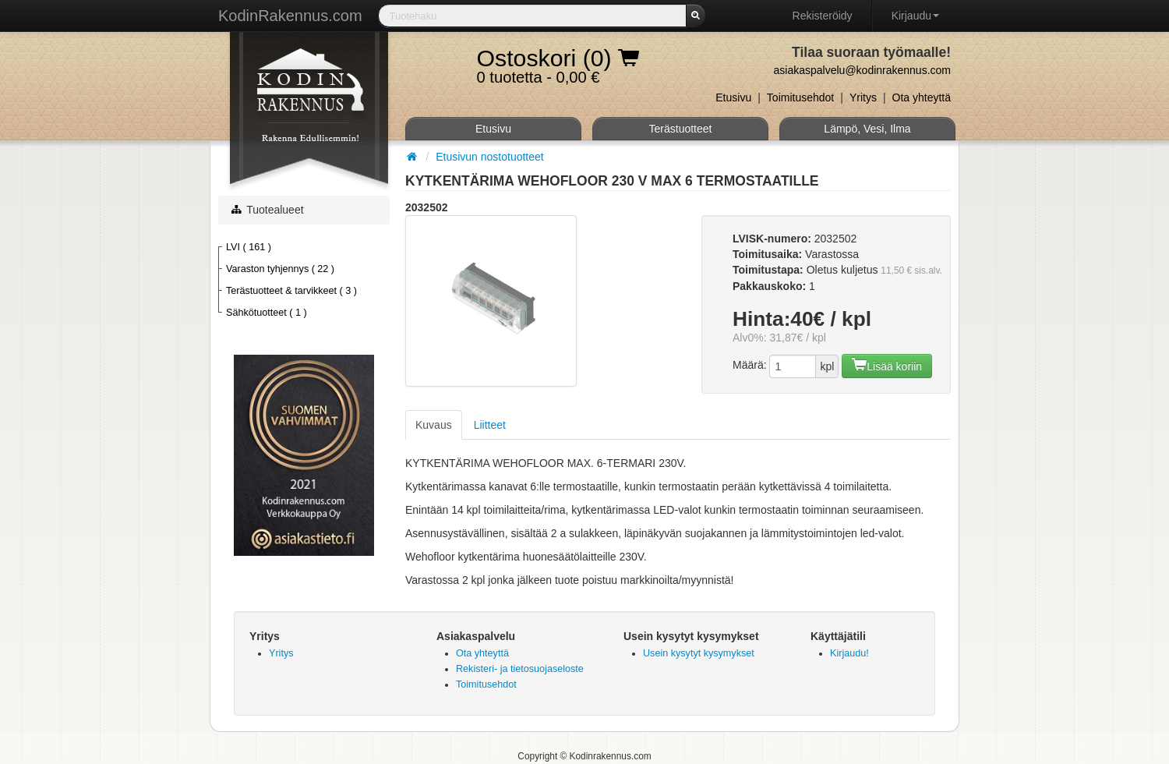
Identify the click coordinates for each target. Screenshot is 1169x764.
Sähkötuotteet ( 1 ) (266, 312)
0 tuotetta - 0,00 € (558, 61)
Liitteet (490, 425)
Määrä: (750, 365)
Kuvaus (433, 425)
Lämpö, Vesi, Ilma (867, 128)
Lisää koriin (887, 364)
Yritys (863, 97)
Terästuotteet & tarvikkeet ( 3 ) (291, 290)
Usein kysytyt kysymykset (698, 653)
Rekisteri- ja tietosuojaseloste (520, 668)
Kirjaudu (915, 15)
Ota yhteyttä (921, 97)
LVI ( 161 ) (248, 247)
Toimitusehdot (800, 97)
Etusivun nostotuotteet (490, 156)
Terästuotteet (680, 128)
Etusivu (733, 97)
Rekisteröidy (823, 15)
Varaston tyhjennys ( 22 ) (280, 269)
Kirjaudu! (849, 653)
